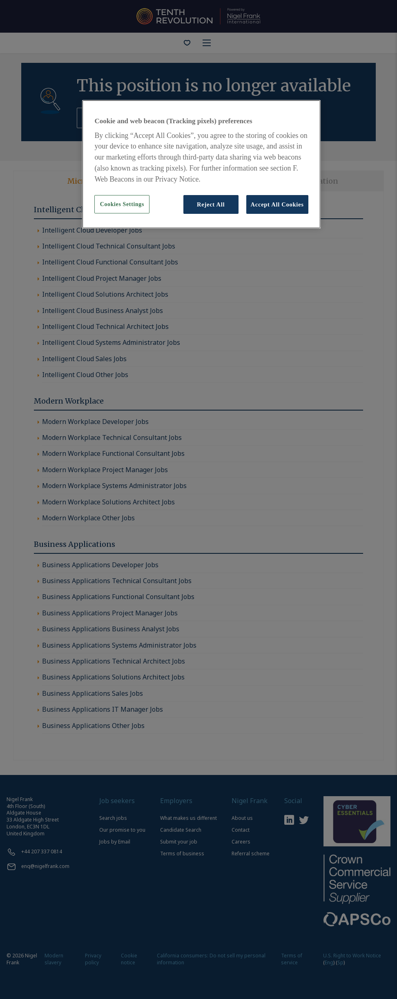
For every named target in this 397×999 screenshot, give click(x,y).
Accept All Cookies (277, 204)
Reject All (211, 204)
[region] (201, 164)
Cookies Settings (122, 204)
